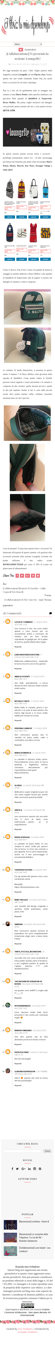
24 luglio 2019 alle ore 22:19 (29, 1042)
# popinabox (30, 49)
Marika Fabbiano (25, 1041)
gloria (19, 791)
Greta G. (20, 818)
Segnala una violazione (27, 1277)
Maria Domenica (24, 758)
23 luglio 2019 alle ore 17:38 (31, 964)
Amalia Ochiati (24, 682)
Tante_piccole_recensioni (29, 963)
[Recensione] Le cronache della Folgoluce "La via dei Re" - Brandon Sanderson (33, 1249)
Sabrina (20, 935)
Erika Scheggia (24, 846)
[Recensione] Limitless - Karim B (34, 1232)
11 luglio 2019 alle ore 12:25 (30, 623)
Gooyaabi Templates (27, 1343)
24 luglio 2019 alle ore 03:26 (30, 996)
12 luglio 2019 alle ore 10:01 (30, 882)
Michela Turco (23, 707)
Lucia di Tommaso (25, 622)
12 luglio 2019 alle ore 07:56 (31, 792)
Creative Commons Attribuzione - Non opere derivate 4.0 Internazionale (27, 1323)
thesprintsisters (25, 881)
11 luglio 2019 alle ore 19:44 (30, 735)
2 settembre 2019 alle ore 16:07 (30, 1083)
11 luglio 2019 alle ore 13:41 (30, 659)
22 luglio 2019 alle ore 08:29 (31, 936)
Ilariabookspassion (26, 1082)
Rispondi (19, 650)
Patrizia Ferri (23, 1063)
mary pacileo (23, 911)
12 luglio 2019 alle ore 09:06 (31, 819)
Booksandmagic (24, 1017)
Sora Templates (25, 1340)
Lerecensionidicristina (28, 658)
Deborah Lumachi (25, 734)
